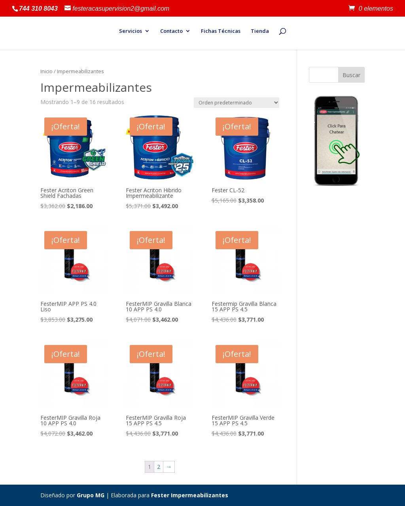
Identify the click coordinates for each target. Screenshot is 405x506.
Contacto (171, 31)
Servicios (130, 31)
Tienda (260, 31)
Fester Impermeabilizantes (189, 495)
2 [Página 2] (158, 466)
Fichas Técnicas (220, 31)
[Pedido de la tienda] (236, 102)
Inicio (46, 71)
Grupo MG (90, 495)
